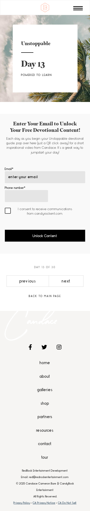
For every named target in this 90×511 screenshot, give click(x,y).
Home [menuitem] (45, 362)
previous (27, 281)
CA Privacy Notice (44, 503)
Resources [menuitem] (45, 430)
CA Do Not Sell (67, 503)
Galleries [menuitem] (45, 389)
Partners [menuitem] (45, 416)
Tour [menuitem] (45, 457)
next (66, 281)
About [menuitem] (45, 376)
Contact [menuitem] (45, 443)
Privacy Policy (21, 503)
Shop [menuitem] (45, 403)
